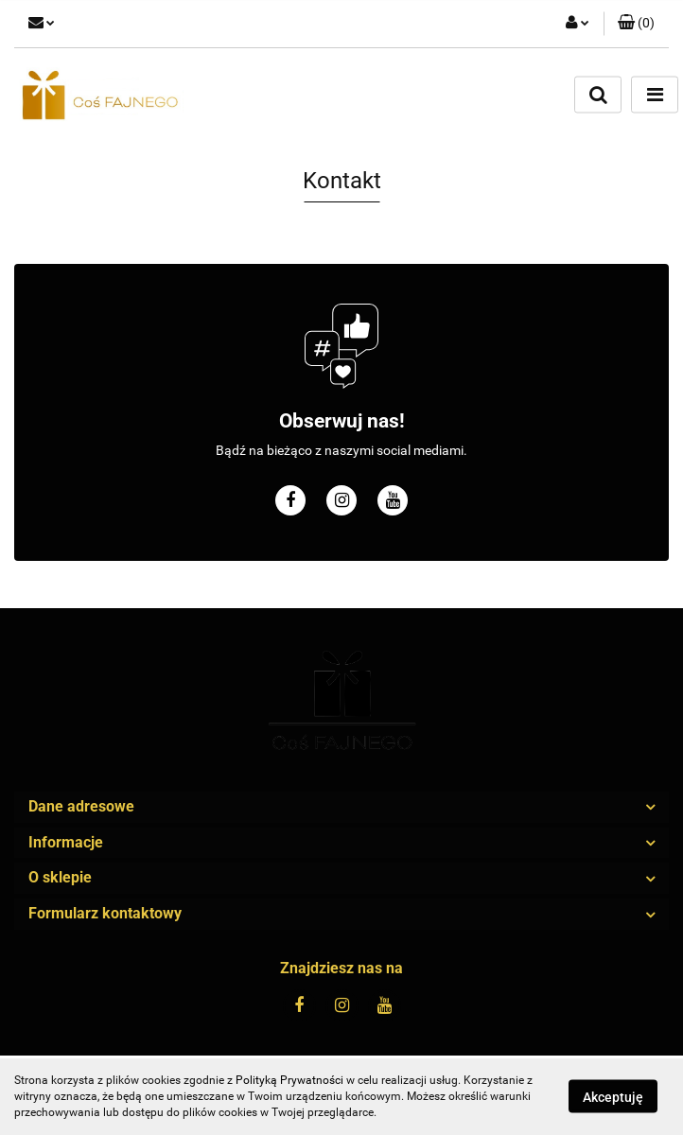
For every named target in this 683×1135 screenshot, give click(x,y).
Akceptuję (613, 1097)
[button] (636, 23)
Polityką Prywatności (289, 1080)
